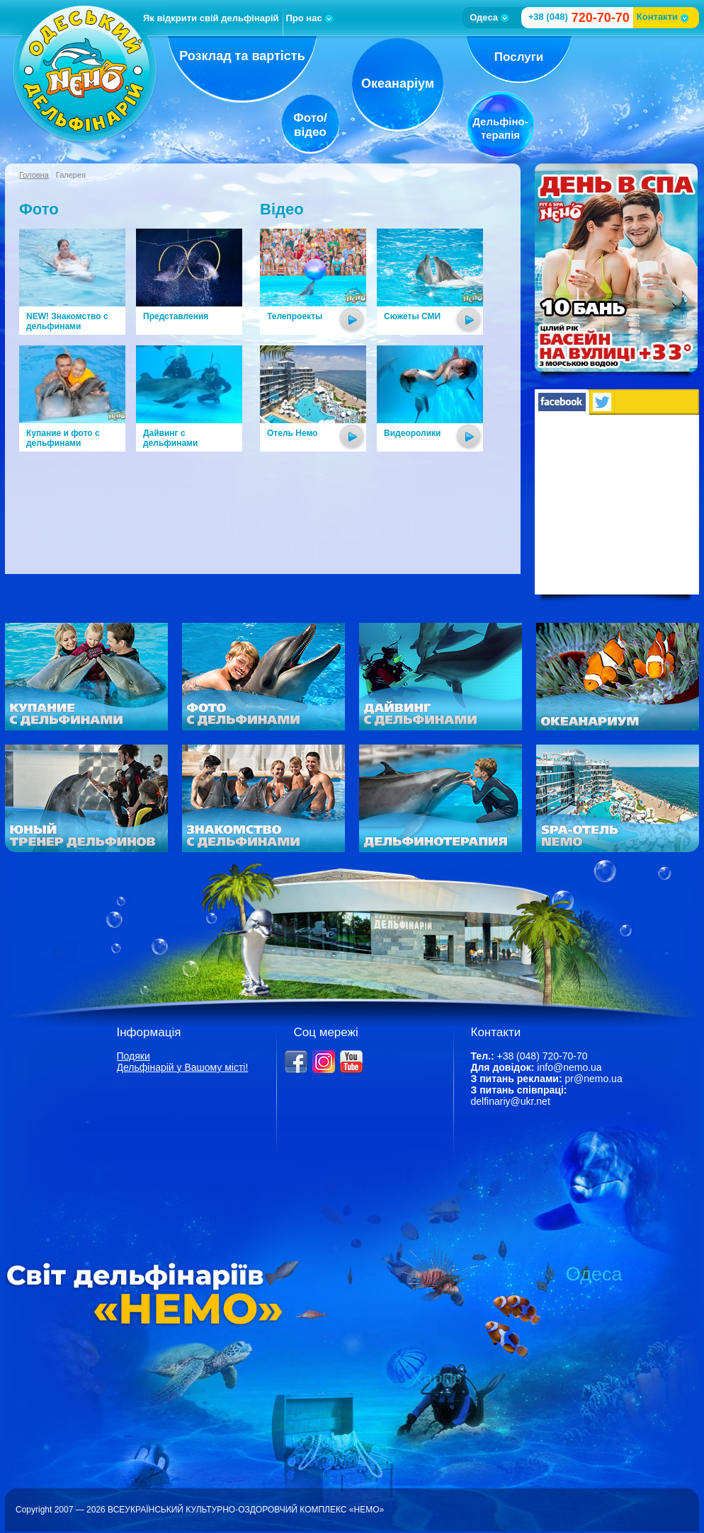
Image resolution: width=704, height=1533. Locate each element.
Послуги (518, 57)
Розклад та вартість (242, 56)
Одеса (489, 17)
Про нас (309, 18)
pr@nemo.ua (594, 1078)
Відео (282, 209)
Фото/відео (310, 125)
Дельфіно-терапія (500, 128)
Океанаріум (397, 83)
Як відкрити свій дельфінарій (211, 18)
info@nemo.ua (569, 1067)
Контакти (662, 16)
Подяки (133, 1056)
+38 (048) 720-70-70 (541, 1056)
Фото (39, 209)
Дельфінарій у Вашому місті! (183, 1067)
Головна (34, 175)
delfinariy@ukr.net (510, 1101)
